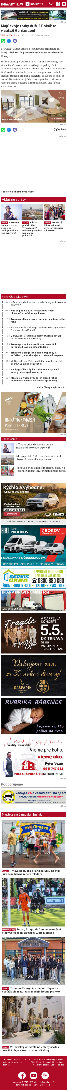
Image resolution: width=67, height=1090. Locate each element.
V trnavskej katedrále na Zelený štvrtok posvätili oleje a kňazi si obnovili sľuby (36, 337)
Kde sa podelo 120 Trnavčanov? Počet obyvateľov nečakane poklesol (32, 229)
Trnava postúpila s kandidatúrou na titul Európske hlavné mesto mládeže (33, 345)
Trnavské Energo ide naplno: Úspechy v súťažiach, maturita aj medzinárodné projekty (37, 354)
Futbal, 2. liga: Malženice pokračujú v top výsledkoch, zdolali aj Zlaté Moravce (31, 931)
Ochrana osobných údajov (52, 1059)
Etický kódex (36, 1062)
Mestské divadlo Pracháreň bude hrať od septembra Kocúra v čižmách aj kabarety (34, 379)
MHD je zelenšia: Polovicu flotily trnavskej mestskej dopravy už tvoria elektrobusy (37, 362)
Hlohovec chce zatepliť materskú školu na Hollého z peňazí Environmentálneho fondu (41, 469)
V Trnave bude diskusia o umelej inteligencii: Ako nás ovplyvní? (10, 227)
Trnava (16, 35)
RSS (52, 1062)
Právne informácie (32, 1059)
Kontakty (59, 1062)
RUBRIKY (35, 4)
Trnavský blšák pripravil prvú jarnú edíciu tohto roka (53, 226)
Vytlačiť (60, 129)
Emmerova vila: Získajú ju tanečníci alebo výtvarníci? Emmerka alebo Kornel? (38, 329)
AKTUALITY (6, 35)
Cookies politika (57, 1065)
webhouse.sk (45, 1085)
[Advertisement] (31, 164)
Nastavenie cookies (41, 1065)
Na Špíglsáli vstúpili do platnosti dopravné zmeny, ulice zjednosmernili (35, 371)
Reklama (46, 1062)
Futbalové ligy (8, 930)
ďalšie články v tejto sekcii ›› (51, 387)
